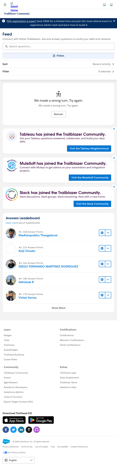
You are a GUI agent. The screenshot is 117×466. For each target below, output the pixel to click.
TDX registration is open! (21, 21)
